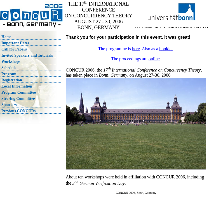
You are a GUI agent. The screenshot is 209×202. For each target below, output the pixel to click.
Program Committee (18, 92)
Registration (11, 80)
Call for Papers (14, 49)
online (154, 58)
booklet (166, 48)
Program (8, 74)
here (136, 48)
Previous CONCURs (18, 111)
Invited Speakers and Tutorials (27, 55)
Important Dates (15, 43)
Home (6, 37)
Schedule (9, 68)
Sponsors (9, 105)
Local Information (16, 86)
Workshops (10, 61)
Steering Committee (18, 99)
